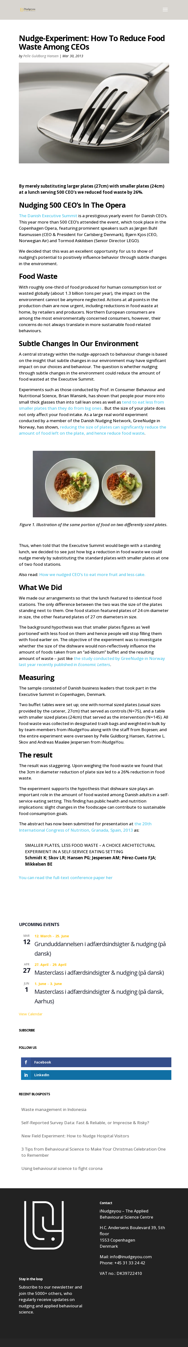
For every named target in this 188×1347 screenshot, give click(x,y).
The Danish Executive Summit (48, 215)
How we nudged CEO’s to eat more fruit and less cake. (92, 574)
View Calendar (31, 1013)
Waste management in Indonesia (53, 1109)
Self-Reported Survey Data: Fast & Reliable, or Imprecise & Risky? (85, 1122)
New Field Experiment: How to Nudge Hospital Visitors (75, 1136)
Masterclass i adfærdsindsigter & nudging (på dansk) (99, 972)
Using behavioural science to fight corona (62, 1168)
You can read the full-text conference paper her (66, 877)
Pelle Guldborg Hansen (41, 56)
